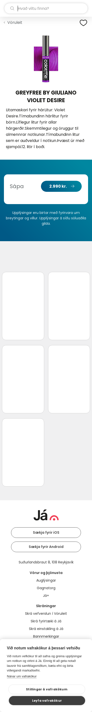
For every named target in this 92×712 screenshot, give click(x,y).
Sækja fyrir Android (46, 546)
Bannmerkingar (46, 636)
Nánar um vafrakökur (22, 676)
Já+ (46, 595)
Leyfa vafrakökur (47, 700)
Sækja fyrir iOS (46, 532)
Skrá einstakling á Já (46, 628)
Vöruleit (14, 22)
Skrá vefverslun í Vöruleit (46, 613)
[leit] (46, 8)
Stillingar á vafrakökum (46, 689)
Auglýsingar (46, 580)
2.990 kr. (58, 186)
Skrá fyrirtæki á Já (46, 621)
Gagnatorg (46, 588)
